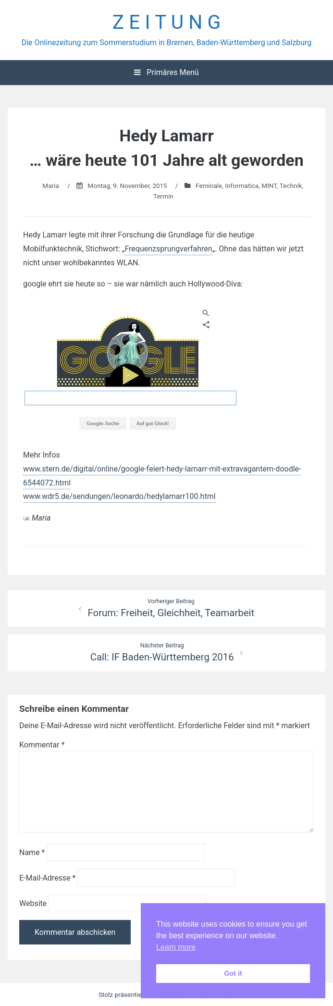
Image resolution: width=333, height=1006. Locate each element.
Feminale (209, 185)
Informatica (242, 185)
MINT (269, 185)
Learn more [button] (176, 947)
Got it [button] (233, 973)
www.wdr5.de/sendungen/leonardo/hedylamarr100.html (119, 496)
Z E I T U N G (166, 22)
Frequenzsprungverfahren (168, 248)
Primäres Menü (166, 72)
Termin (163, 196)
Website (33, 903)
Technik (291, 185)
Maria (50, 185)
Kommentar (42, 744)
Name (32, 852)
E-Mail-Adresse (47, 877)
